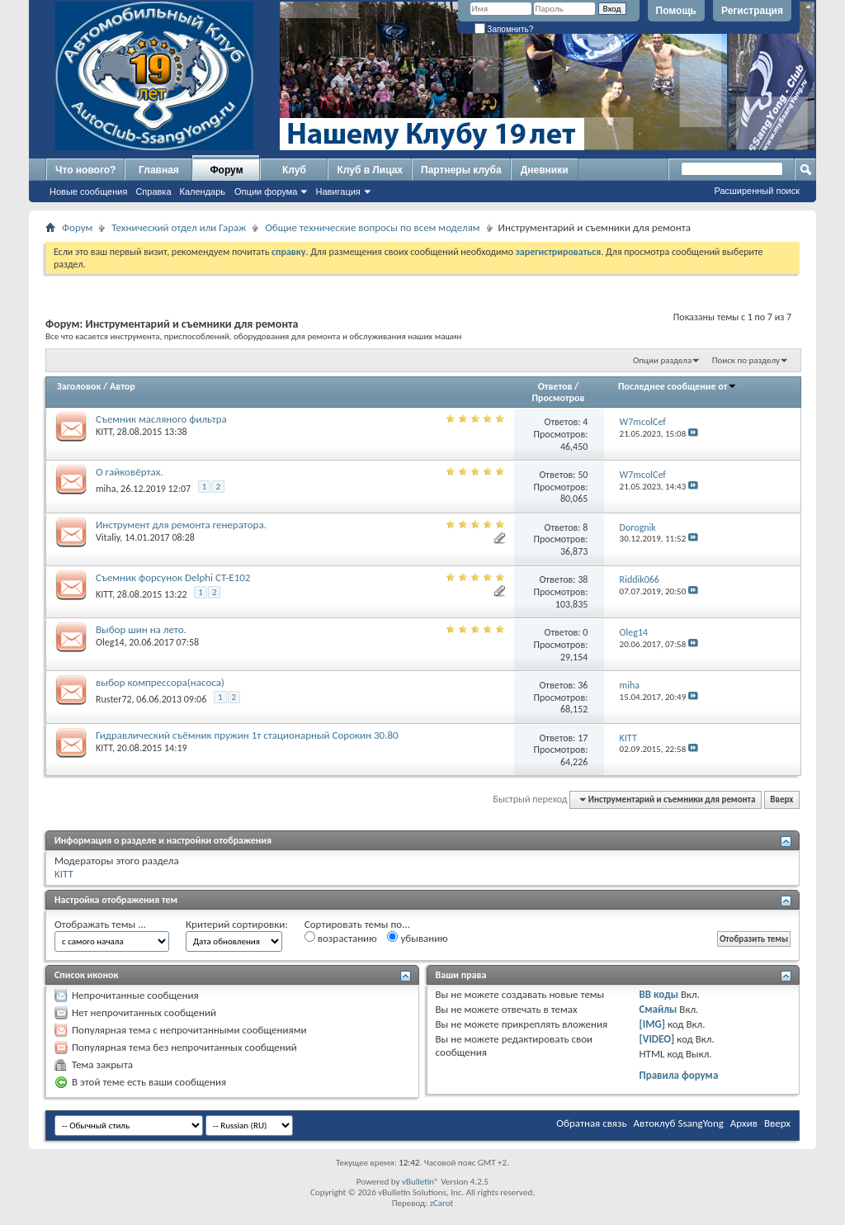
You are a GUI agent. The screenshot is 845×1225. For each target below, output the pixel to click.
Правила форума (678, 1075)
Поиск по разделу (746, 360)
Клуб (294, 170)
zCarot (442, 1203)
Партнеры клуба (461, 170)
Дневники (545, 170)
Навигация (337, 191)
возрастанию (340, 937)
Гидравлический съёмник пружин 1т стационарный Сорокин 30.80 (247, 735)
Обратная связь (591, 1123)
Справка (153, 191)
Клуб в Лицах (370, 170)
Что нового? (85, 170)
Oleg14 (110, 642)
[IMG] (652, 1024)
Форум (226, 170)
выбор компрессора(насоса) (160, 682)
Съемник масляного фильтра (161, 419)
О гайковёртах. (129, 472)
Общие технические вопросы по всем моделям (372, 227)
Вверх (781, 799)
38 (583, 579)
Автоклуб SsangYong (679, 1123)
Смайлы (658, 1009)
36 (583, 685)
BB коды (658, 994)
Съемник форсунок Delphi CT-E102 (173, 577)
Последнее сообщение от (677, 386)
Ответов (555, 386)
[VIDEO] (656, 1039)
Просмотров (557, 398)
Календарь (203, 191)
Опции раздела (662, 360)
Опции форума (265, 191)
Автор (122, 386)
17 (583, 738)
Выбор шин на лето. (141, 629)
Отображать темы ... (100, 924)
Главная (159, 170)
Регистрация (752, 11)
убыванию (417, 937)
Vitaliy (108, 537)
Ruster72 (114, 699)
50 (583, 474)
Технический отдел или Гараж (178, 227)
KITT (104, 432)
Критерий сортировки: (237, 924)
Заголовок (79, 386)
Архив (744, 1123)
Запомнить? (504, 29)
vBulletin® (420, 1181)
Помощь (676, 11)
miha (106, 488)
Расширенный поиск (757, 191)
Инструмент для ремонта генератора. (181, 524)
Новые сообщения (88, 191)
